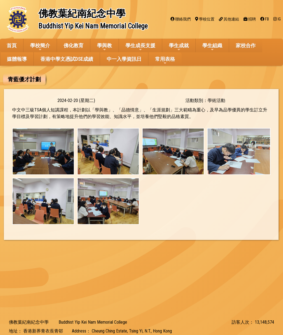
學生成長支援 (140, 47)
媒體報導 (17, 59)
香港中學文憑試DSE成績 (66, 59)
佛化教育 (73, 45)
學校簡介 (40, 47)
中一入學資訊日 (124, 59)
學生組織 (212, 47)
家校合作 (246, 45)
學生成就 (179, 47)
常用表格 (165, 60)
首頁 (12, 45)
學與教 (104, 47)
